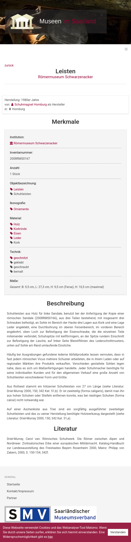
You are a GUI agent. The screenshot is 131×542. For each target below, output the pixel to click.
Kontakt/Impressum (20, 491)
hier (50, 537)
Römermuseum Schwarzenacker (65, 77)
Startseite (13, 484)
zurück (9, 65)
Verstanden (118, 532)
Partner (12, 498)
